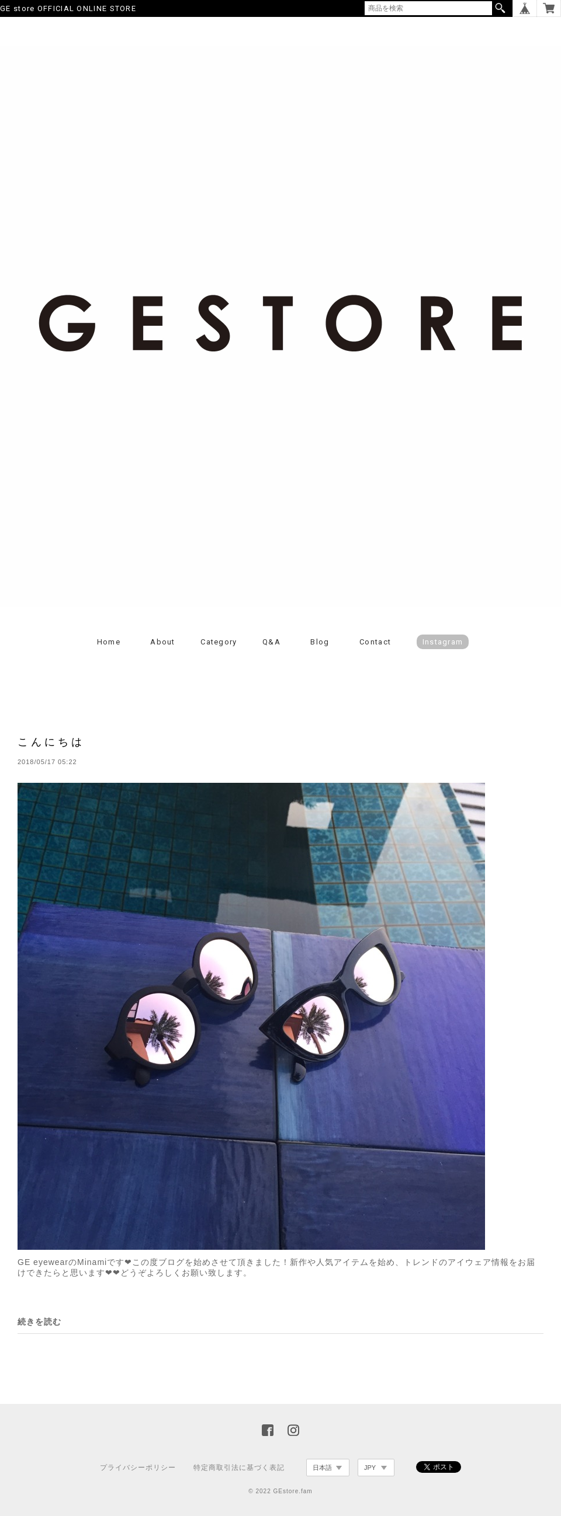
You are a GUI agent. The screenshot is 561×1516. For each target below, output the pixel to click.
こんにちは (51, 742)
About (162, 641)
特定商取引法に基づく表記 (239, 1467)
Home (108, 641)
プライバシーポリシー (138, 1467)
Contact (375, 641)
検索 (500, 8)
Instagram (443, 641)
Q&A (271, 641)
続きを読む (39, 1321)
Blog (319, 641)
